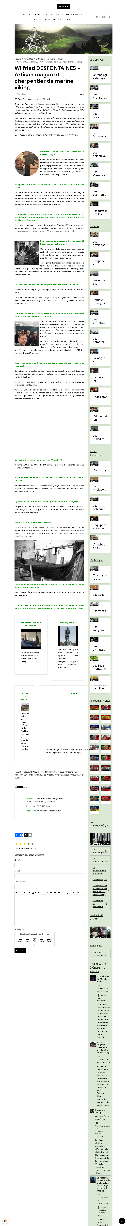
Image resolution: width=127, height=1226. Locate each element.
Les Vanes (99, 611)
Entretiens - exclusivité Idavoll (49, 59)
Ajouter (20, 950)
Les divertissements (99, 243)
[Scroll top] (122, 1221)
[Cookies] (5, 1221)
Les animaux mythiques (100, 648)
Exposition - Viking (101, 1111)
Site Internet (20, 881)
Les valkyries (98, 628)
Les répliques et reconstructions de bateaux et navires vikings (101, 890)
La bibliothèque (100, 851)
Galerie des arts (41, 19)
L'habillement (100, 398)
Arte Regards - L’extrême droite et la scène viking (103, 1047)
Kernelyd (37, 14)
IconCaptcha (34, 945)
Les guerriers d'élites (99, 193)
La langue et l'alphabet (99, 360)
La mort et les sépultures (100, 379)
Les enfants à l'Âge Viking (100, 154)
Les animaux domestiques (100, 321)
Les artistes (100, 879)
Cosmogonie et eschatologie (100, 577)
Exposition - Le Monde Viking (103, 979)
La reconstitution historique (101, 870)
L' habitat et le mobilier (99, 546)
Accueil (27, 14)
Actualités (51, 14)
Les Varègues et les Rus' (99, 173)
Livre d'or (57, 19)
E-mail (17, 870)
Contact (68, 19)
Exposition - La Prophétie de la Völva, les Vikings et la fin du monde (103, 1184)
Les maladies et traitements (100, 437)
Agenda (65, 14)
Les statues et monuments (100, 903)
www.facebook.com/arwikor (48, 810)
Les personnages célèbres (100, 115)
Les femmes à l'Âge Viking (100, 135)
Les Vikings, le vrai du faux (99, 96)
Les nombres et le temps (99, 340)
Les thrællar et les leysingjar (100, 212)
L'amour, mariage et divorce (100, 301)
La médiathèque (100, 860)
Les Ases (98, 595)
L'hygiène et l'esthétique (99, 263)
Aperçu (75, 892)
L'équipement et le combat (99, 527)
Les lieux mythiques (100, 667)
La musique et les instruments (100, 488)
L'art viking (100, 470)
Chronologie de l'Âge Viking (100, 76)
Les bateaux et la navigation (100, 507)
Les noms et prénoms (99, 282)
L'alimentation (100, 418)
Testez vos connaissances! (99, 954)
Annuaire (75, 14)
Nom (17, 860)
